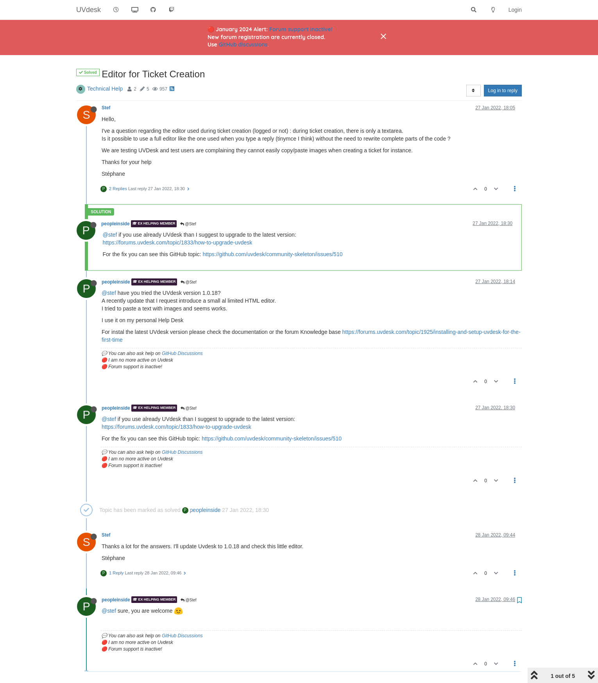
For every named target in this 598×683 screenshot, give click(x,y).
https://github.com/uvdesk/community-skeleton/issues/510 (273, 254)
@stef (110, 235)
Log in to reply (502, 90)
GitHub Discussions (182, 353)
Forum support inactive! (300, 29)
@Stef (188, 224)
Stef (106, 108)
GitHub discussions (243, 44)
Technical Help (105, 89)
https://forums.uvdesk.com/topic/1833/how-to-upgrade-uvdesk (177, 242)
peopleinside (115, 223)
